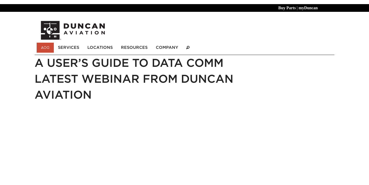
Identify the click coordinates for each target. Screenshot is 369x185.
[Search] (187, 48)
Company (167, 47)
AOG (45, 47)
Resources (134, 47)
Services (68, 47)
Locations (100, 47)
